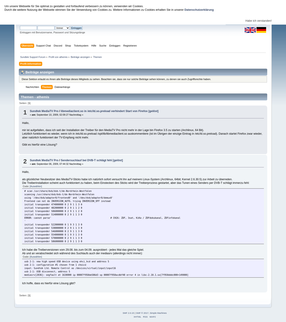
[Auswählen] (36, 186)
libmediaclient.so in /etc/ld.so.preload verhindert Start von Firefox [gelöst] (109, 111)
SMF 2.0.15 (128, 313)
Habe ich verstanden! (258, 20)
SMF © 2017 (142, 313)
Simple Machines (158, 313)
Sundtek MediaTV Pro (44, 111)
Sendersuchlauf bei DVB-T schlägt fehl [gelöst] (92, 160)
